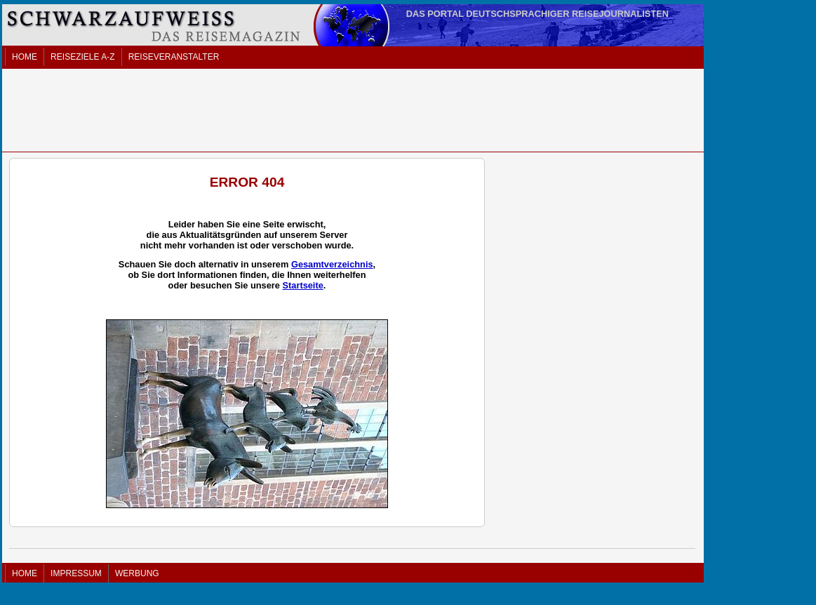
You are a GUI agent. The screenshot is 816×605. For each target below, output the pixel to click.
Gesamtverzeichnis (332, 264)
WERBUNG (137, 573)
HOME (24, 57)
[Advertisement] (353, 110)
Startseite (302, 285)
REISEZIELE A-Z (82, 57)
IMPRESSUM (76, 573)
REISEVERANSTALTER (174, 57)
